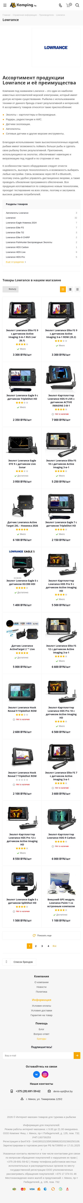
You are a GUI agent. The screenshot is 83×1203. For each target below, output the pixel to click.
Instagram (45, 1074)
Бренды (41, 1038)
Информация (41, 1000)
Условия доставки (41, 1010)
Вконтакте (36, 1074)
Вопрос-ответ (41, 1033)
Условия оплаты (41, 1005)
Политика (41, 991)
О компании (41, 982)
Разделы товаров (17, 204)
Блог (41, 1029)
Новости (41, 986)
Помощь (41, 1023)
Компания (41, 976)
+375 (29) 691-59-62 (28, 1091)
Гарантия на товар (41, 1015)
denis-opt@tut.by (63, 1091)
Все (54, 946)
